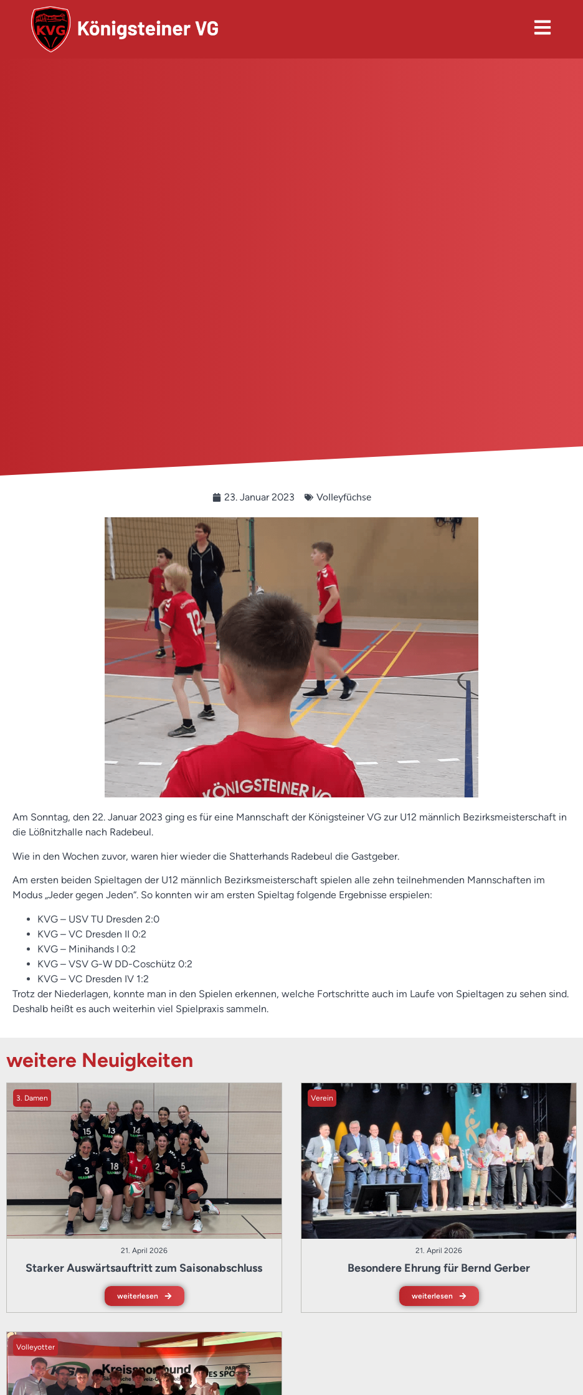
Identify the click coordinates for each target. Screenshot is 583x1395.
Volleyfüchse (343, 496)
